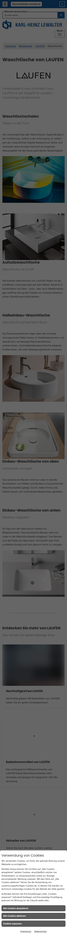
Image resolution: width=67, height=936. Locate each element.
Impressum (25, 931)
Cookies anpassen (12, 923)
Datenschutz (40, 931)
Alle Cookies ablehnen (14, 916)
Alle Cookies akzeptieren (15, 908)
